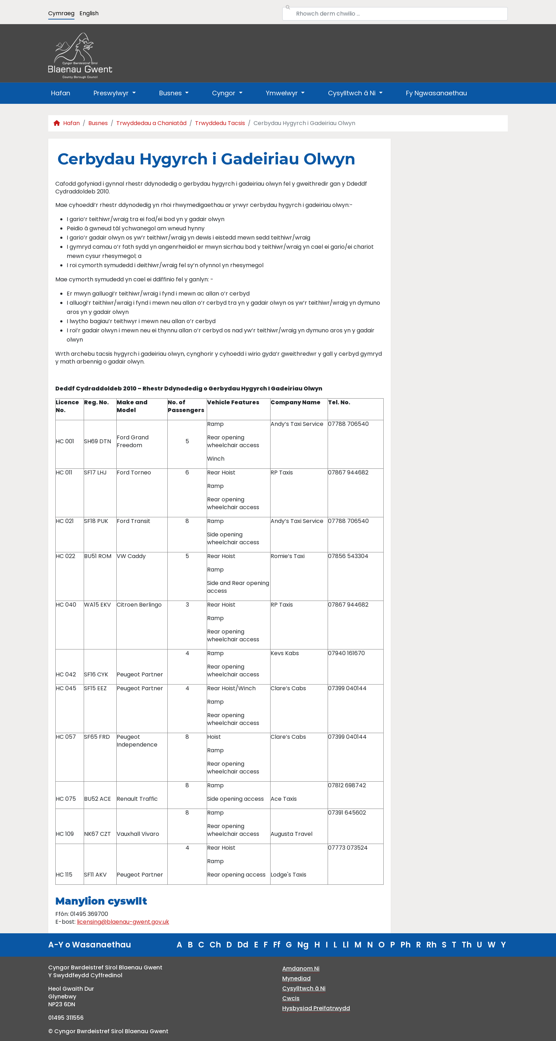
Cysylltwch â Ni (304, 988)
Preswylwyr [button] (112, 93)
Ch (215, 944)
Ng (303, 944)
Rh (431, 944)
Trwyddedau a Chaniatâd (151, 123)
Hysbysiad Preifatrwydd (316, 1008)
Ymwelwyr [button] (283, 93)
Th (467, 944)
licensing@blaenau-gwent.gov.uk (123, 922)
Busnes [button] (171, 93)
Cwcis (291, 998)
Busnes (98, 123)
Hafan (60, 93)
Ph (405, 944)
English (89, 13)
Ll (346, 944)
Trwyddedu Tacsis (220, 123)
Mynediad (296, 978)
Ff (276, 944)
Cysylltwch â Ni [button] (352, 93)
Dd (243, 944)
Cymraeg (61, 13)
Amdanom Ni (300, 968)
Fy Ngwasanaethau (436, 93)
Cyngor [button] (224, 93)
